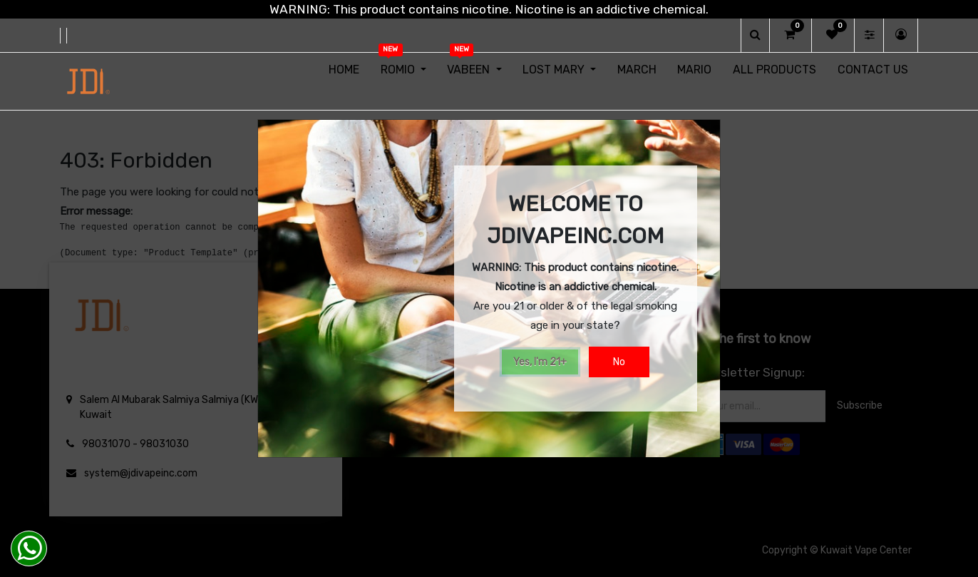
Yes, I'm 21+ (540, 362)
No (619, 362)
